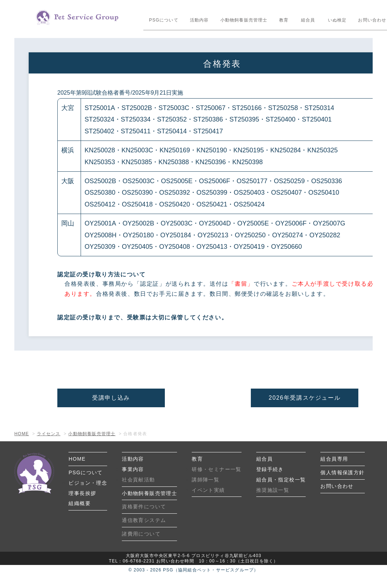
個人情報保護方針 (342, 472)
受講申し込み (111, 398)
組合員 (308, 20)
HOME (77, 459)
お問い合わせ (336, 486)
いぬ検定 (337, 20)
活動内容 (199, 20)
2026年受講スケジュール (304, 398)
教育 (283, 20)
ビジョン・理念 (87, 483)
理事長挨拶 (82, 493)
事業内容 (133, 469)
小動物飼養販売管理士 (244, 20)
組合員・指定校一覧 (281, 480)
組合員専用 (334, 459)
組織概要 (79, 503)
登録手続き (270, 469)
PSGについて (163, 20)
